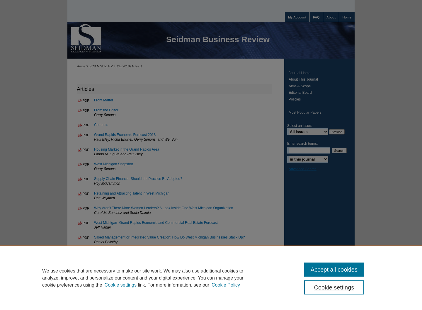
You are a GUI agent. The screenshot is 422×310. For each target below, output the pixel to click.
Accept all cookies (334, 269)
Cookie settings (121, 284)
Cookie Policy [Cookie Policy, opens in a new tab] (226, 284)
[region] (211, 278)
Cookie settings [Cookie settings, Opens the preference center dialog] (334, 287)
